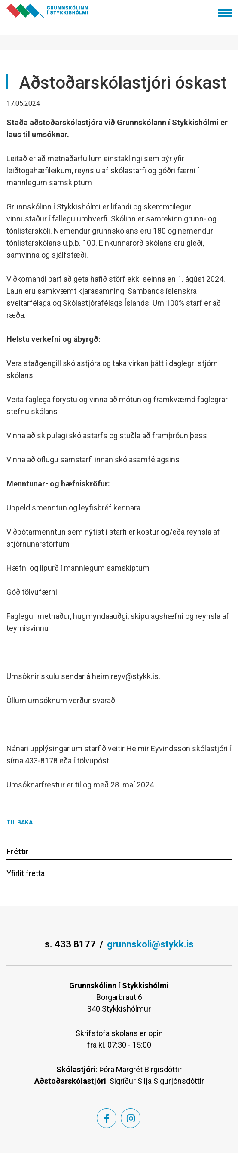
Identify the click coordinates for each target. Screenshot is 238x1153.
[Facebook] (106, 1118)
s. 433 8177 (70, 944)
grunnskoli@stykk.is (150, 944)
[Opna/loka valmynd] (225, 13)
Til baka (19, 822)
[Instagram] (130, 1118)
